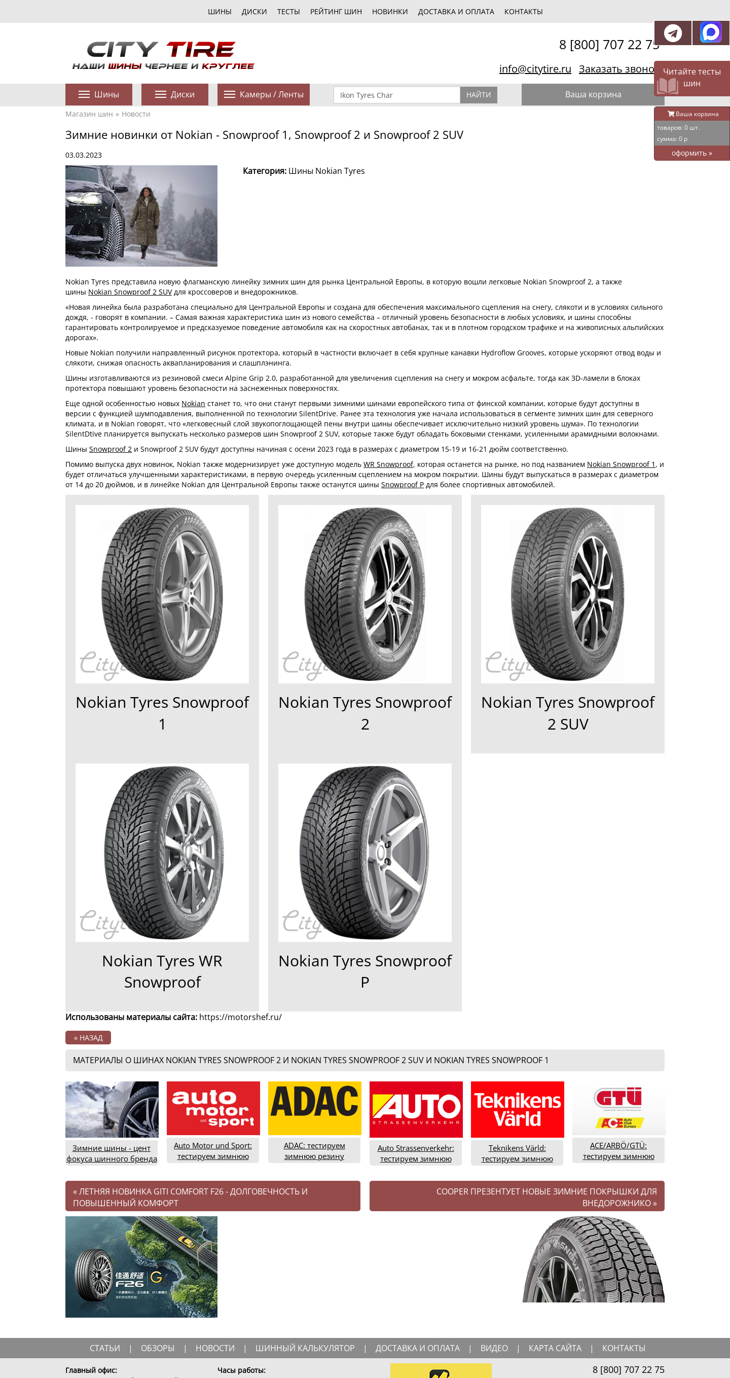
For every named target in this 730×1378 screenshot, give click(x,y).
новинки (390, 11)
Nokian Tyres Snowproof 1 (162, 713)
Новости (136, 114)
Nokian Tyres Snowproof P (365, 971)
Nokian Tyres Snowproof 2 (365, 713)
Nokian (193, 403)
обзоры (158, 1348)
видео (494, 1348)
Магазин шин (89, 114)
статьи (105, 1348)
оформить (692, 153)
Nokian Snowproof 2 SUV (130, 292)
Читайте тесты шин (692, 77)
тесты (288, 11)
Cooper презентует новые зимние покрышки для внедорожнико (546, 1197)
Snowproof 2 (110, 449)
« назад (88, 1037)
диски (254, 11)
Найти (478, 94)
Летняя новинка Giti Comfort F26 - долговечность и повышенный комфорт (190, 1197)
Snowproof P (402, 484)
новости (215, 1348)
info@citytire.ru (535, 69)
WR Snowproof (388, 464)
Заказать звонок (619, 69)
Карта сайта (555, 1348)
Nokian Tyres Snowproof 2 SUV (567, 713)
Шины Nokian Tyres (326, 170)
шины (220, 11)
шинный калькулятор (305, 1348)
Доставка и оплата (456, 11)
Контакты (523, 11)
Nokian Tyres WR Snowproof (162, 971)
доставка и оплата (418, 1348)
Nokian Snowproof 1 (621, 464)
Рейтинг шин (336, 11)
